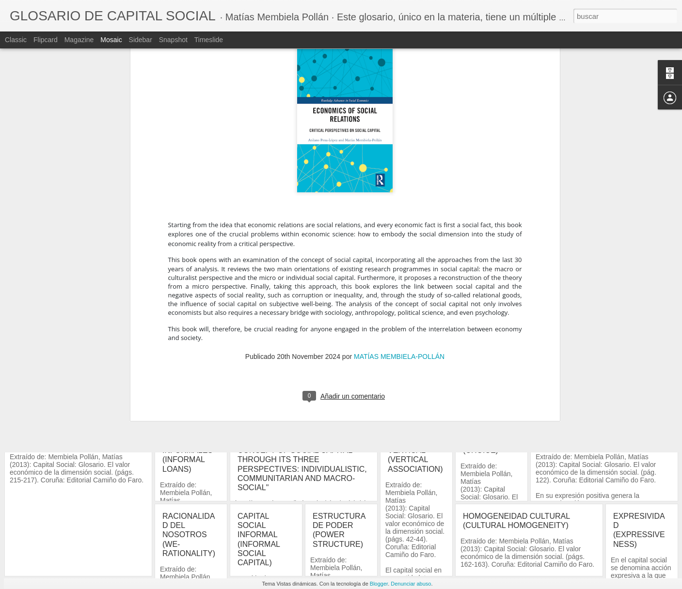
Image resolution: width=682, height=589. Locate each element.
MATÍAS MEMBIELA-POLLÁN (399, 193)
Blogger (379, 584)
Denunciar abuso (411, 584)
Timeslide (208, 40)
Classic (16, 40)
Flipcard (45, 40)
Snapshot (173, 40)
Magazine (79, 40)
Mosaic (111, 40)
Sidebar (140, 40)
